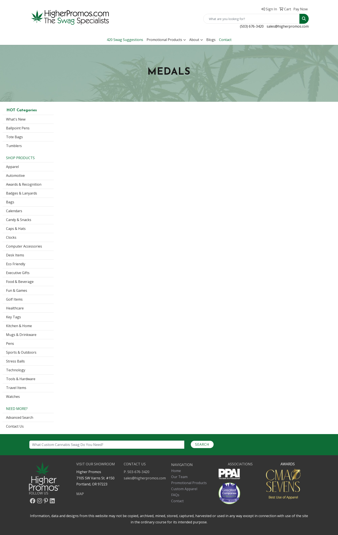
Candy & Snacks (18, 219)
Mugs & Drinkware (21, 334)
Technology (15, 370)
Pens (10, 343)
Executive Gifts (18, 272)
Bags (10, 202)
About (194, 39)
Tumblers (14, 145)
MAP (80, 493)
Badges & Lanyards (21, 193)
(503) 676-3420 (252, 26)
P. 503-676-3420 (136, 471)
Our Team (179, 476)
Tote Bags (14, 137)
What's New (15, 119)
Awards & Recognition (23, 184)
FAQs (175, 495)
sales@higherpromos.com (288, 26)
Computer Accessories (24, 246)
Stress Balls (15, 361)
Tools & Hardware (20, 379)
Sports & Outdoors (21, 352)
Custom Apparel (184, 488)
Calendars (14, 211)
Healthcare (15, 308)
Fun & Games (16, 290)
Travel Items (16, 387)
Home (176, 470)
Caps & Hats (16, 228)
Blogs (211, 39)
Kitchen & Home (19, 325)
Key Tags (13, 317)
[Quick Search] (251, 19)
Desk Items (15, 255)
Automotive (15, 175)
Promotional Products (164, 39)
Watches (13, 396)
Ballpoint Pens (18, 128)
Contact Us (15, 426)
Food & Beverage (20, 281)
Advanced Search (19, 417)
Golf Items (14, 299)
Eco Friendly (15, 264)
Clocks (11, 237)
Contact (177, 501)
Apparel (12, 166)
